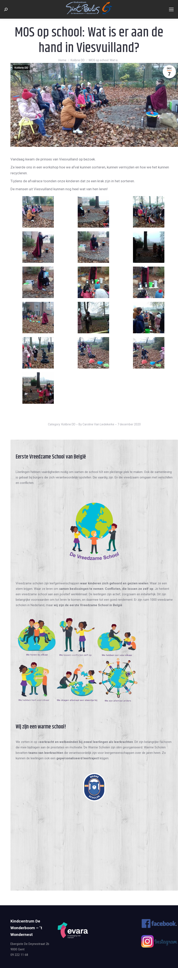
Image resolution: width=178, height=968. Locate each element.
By (96, 424)
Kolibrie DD (21, 67)
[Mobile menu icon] (171, 9)
